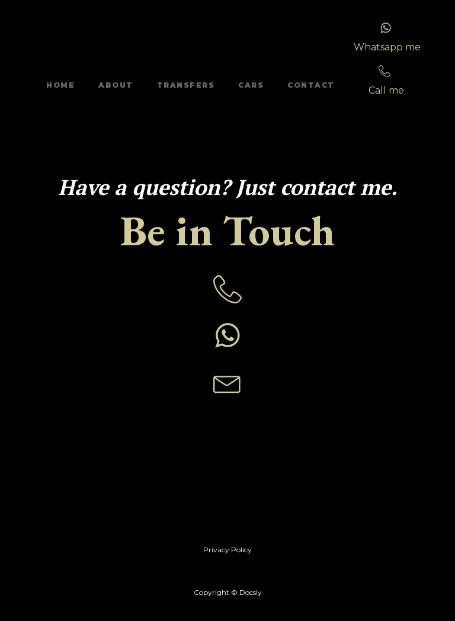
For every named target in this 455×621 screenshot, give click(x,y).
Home (60, 85)
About (115, 85)
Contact (311, 85)
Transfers (186, 85)
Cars (251, 85)
